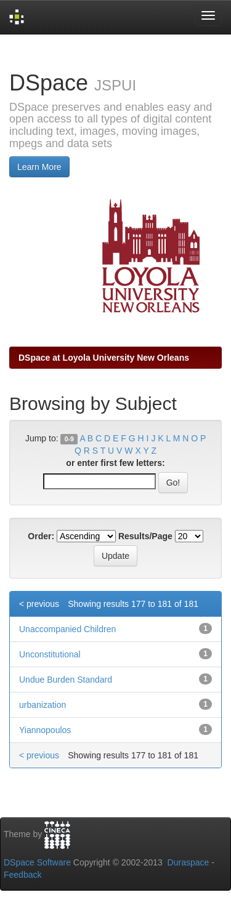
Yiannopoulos (45, 730)
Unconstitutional (50, 654)
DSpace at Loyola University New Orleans (103, 358)
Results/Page (145, 536)
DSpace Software (37, 862)
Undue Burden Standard (65, 679)
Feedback (22, 875)
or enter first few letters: (115, 463)
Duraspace (188, 862)
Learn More (39, 167)
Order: (41, 536)
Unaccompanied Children (67, 629)
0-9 (69, 439)
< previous (39, 604)
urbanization (42, 705)
